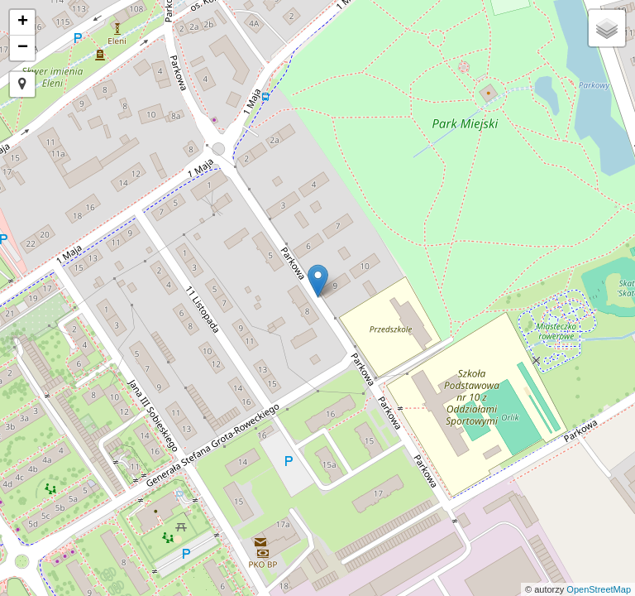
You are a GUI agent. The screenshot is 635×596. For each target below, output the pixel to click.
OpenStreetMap (598, 589)
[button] (22, 84)
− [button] (22, 48)
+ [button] (22, 22)
